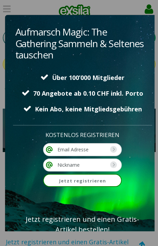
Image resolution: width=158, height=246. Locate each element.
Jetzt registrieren (82, 181)
